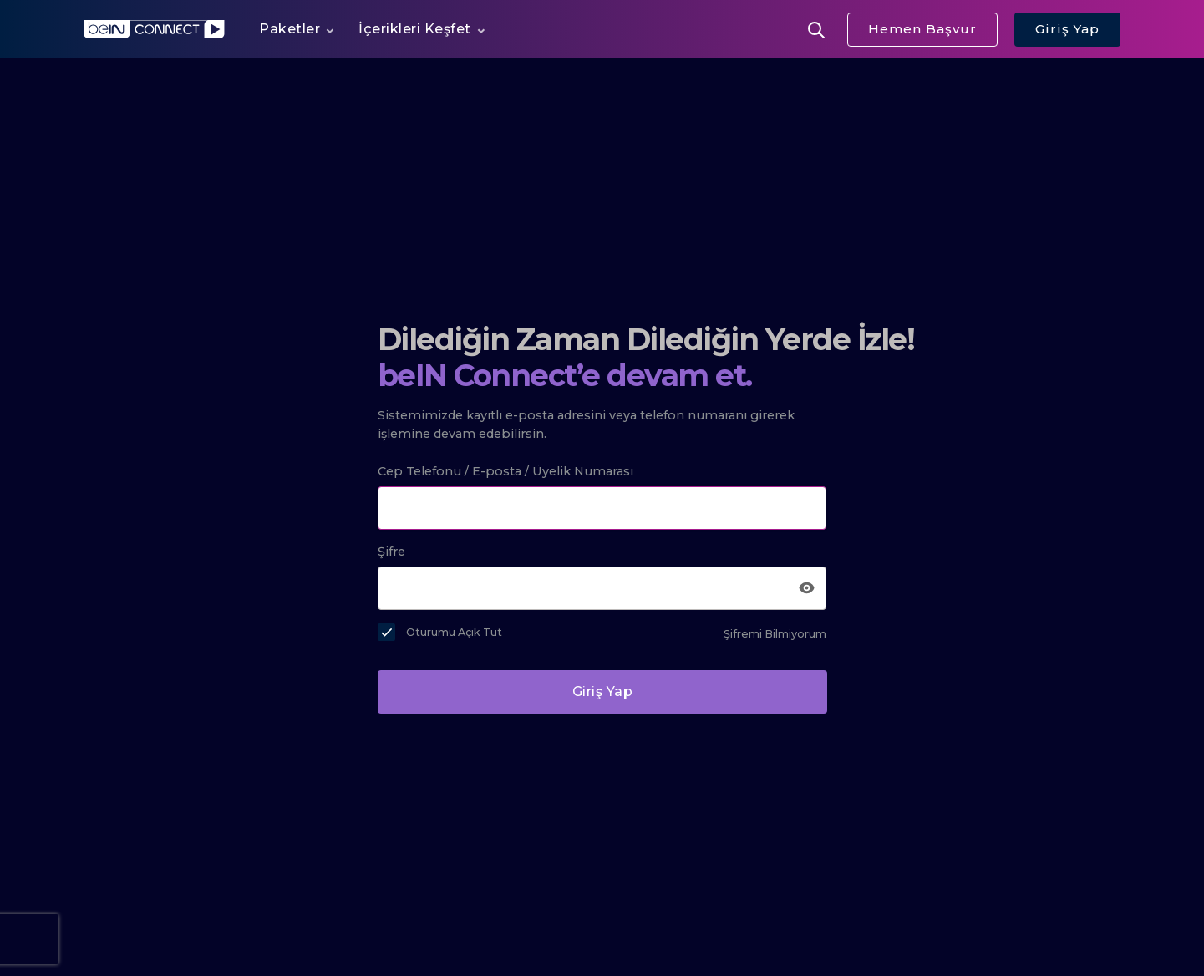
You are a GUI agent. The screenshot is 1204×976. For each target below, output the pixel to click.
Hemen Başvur (922, 29)
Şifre (391, 551)
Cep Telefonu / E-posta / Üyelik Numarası (505, 471)
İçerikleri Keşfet (414, 29)
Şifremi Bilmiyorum (775, 634)
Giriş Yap (1067, 29)
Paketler (289, 29)
